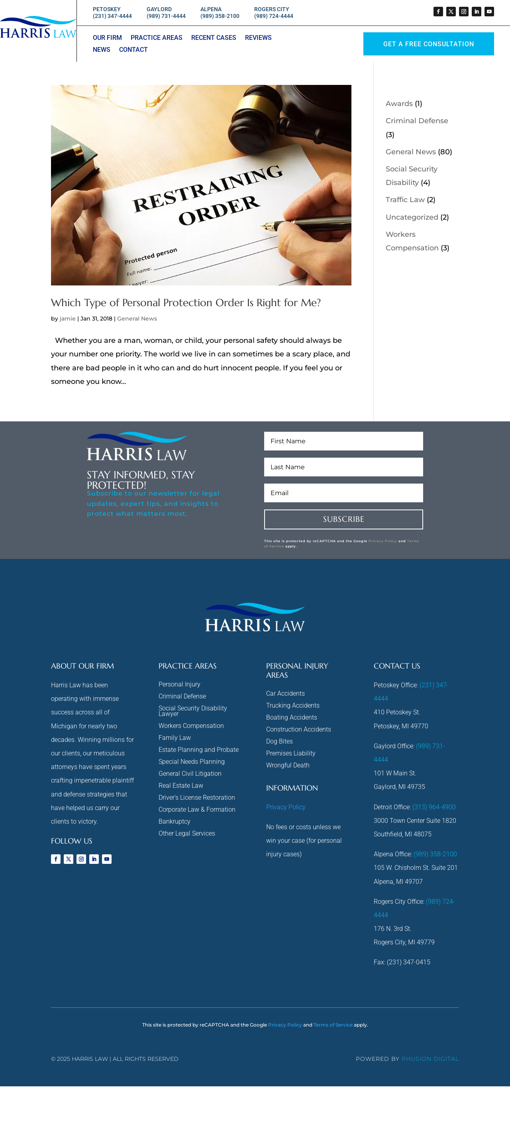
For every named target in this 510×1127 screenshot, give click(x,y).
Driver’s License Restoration (197, 798)
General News (137, 318)
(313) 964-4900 (434, 807)
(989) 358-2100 (219, 16)
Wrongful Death (288, 766)
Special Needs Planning (192, 762)
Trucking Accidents (293, 706)
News (101, 50)
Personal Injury (179, 685)
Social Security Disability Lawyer (193, 712)
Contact (133, 50)
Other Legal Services (187, 834)
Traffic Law (405, 199)
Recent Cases (213, 38)
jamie (68, 318)
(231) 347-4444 (112, 16)
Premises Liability (291, 754)
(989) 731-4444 (166, 16)
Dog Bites (279, 742)
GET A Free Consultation (428, 44)
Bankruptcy (174, 822)
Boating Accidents (291, 718)
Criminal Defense (417, 120)
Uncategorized (412, 217)
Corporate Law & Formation (197, 810)
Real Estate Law (181, 786)
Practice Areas (156, 38)
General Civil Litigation (190, 774)
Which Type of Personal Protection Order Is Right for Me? (186, 302)
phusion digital (430, 1058)
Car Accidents (285, 694)
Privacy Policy (383, 541)
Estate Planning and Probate (199, 750)
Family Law (175, 738)
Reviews (258, 38)
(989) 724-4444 (273, 16)
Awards (399, 103)
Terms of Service (333, 1025)
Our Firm (107, 38)
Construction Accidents (298, 730)
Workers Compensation (191, 726)
